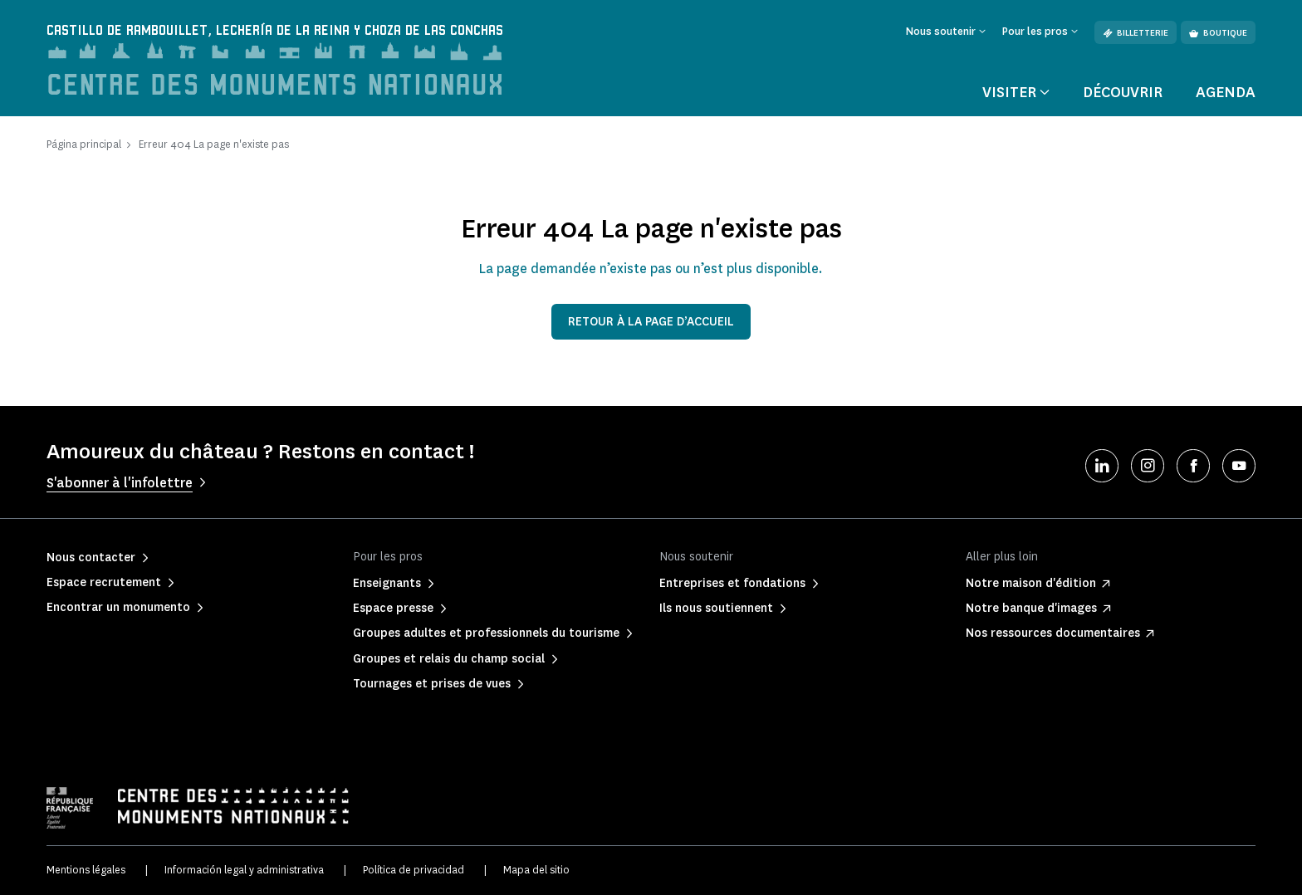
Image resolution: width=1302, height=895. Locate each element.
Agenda (1226, 93)
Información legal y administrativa (244, 870)
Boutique (1218, 33)
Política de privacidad (413, 870)
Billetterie (1135, 33)
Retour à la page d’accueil (651, 322)
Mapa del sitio (536, 870)
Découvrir (1122, 93)
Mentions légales (85, 870)
